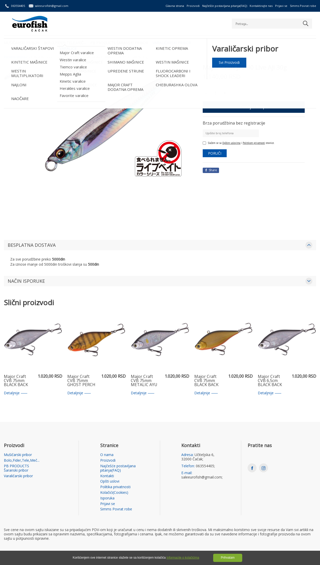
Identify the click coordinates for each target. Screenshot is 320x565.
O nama (106, 455)
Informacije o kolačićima (183, 557)
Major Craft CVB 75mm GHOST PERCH (81, 380)
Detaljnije (15, 393)
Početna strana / (15, 57)
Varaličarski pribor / (42, 57)
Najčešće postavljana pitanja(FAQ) (224, 5)
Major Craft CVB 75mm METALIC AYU (144, 380)
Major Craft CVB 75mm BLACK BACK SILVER (16, 380)
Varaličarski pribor (173, 42)
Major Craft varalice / (89, 57)
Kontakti (107, 476)
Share (211, 170)
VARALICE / (65, 57)
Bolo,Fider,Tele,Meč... (65, 42)
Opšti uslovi (109, 481)
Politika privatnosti (115, 487)
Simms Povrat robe (303, 5)
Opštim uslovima (231, 143)
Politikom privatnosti (254, 143)
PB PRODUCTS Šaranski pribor (120, 42)
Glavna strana (174, 5)
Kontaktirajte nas (261, 5)
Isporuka (107, 498)
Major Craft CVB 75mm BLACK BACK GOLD (206, 380)
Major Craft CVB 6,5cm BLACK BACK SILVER (270, 380)
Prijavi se (281, 5)
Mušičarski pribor (21, 42)
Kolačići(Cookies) (114, 492)
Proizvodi (193, 5)
